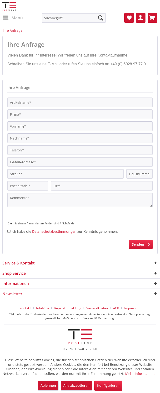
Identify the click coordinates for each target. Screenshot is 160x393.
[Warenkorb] (152, 18)
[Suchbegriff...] (74, 18)
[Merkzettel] (129, 18)
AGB (116, 308)
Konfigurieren (108, 385)
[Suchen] (101, 18)
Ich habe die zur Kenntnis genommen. (64, 231)
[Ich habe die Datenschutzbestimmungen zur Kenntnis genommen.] (8, 231)
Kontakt (25, 308)
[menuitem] (12, 18)
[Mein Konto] (140, 18)
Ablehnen (48, 385)
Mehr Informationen (141, 373)
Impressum (132, 308)
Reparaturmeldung (67, 308)
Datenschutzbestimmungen (54, 231)
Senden (141, 244)
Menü (13, 17)
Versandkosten (97, 308)
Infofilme (42, 308)
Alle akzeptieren (76, 385)
